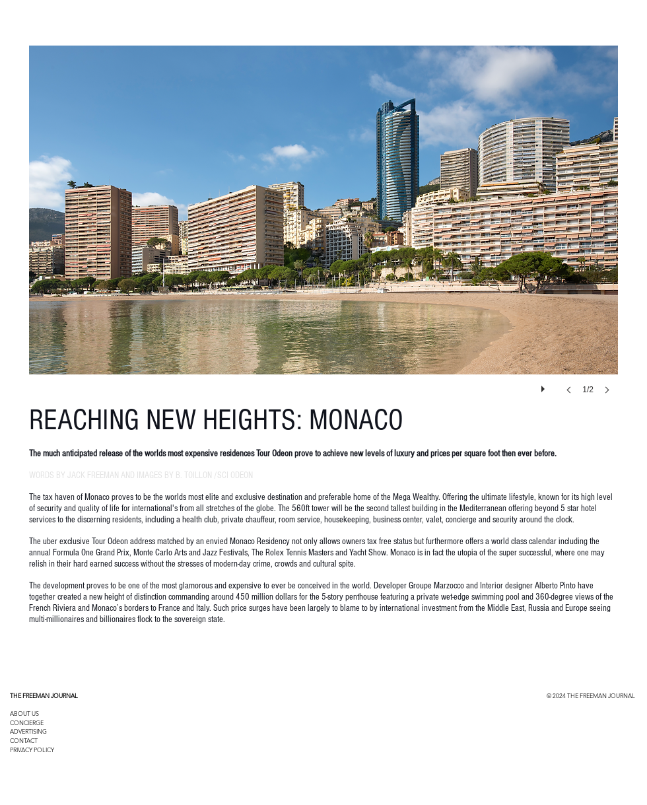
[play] (544, 386)
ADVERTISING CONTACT (28, 735)
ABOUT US (24, 713)
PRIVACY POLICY (32, 749)
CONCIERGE (27, 722)
